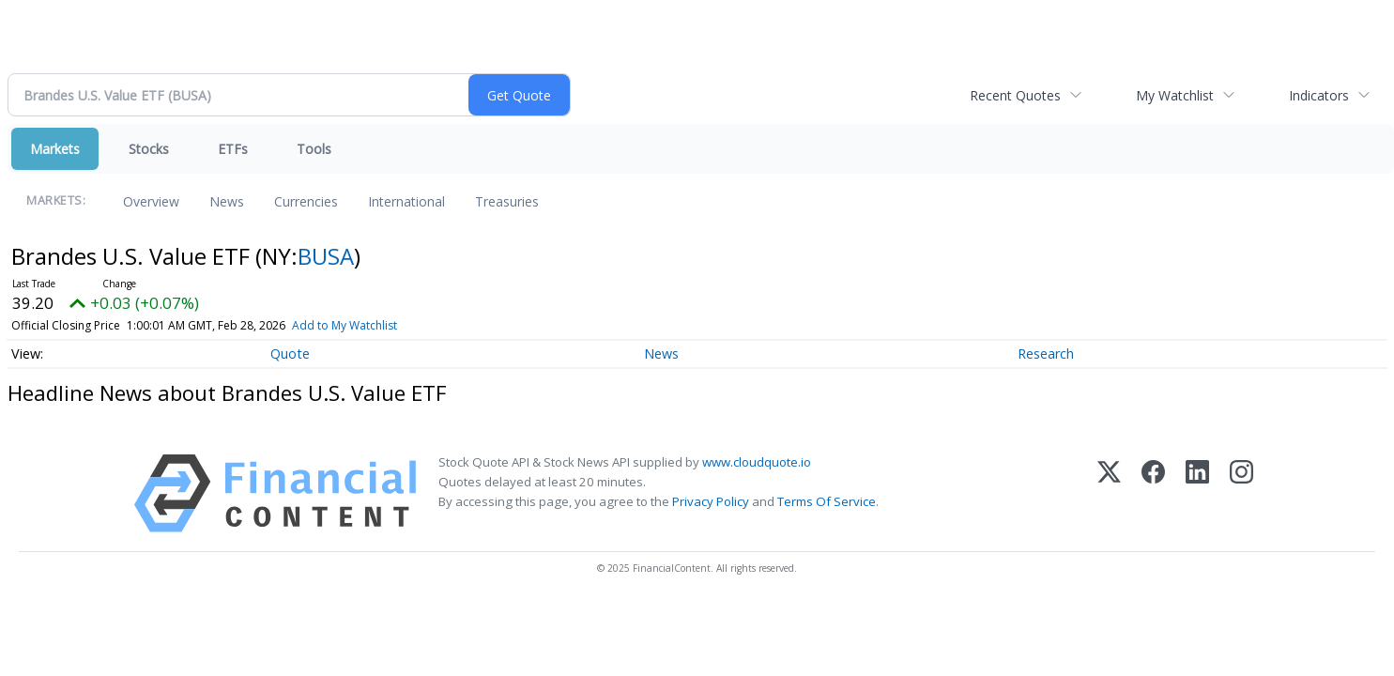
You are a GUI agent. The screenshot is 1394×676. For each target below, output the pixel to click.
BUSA (326, 255)
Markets (55, 149)
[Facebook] (1153, 493)
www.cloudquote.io (756, 461)
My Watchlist (1175, 95)
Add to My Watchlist (344, 325)
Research (1046, 353)
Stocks (149, 149)
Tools (314, 149)
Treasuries (507, 201)
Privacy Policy (710, 501)
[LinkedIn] (1197, 493)
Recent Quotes (1015, 95)
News (226, 201)
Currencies (306, 201)
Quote (290, 353)
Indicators (1319, 95)
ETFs (233, 149)
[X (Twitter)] (1109, 493)
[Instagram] (1241, 493)
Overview (151, 201)
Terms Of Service (826, 501)
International (406, 201)
